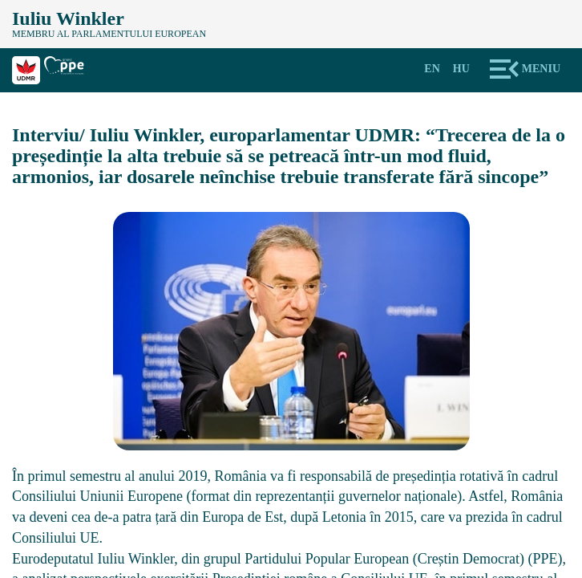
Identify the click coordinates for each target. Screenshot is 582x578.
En (431, 69)
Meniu (541, 69)
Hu (461, 69)
